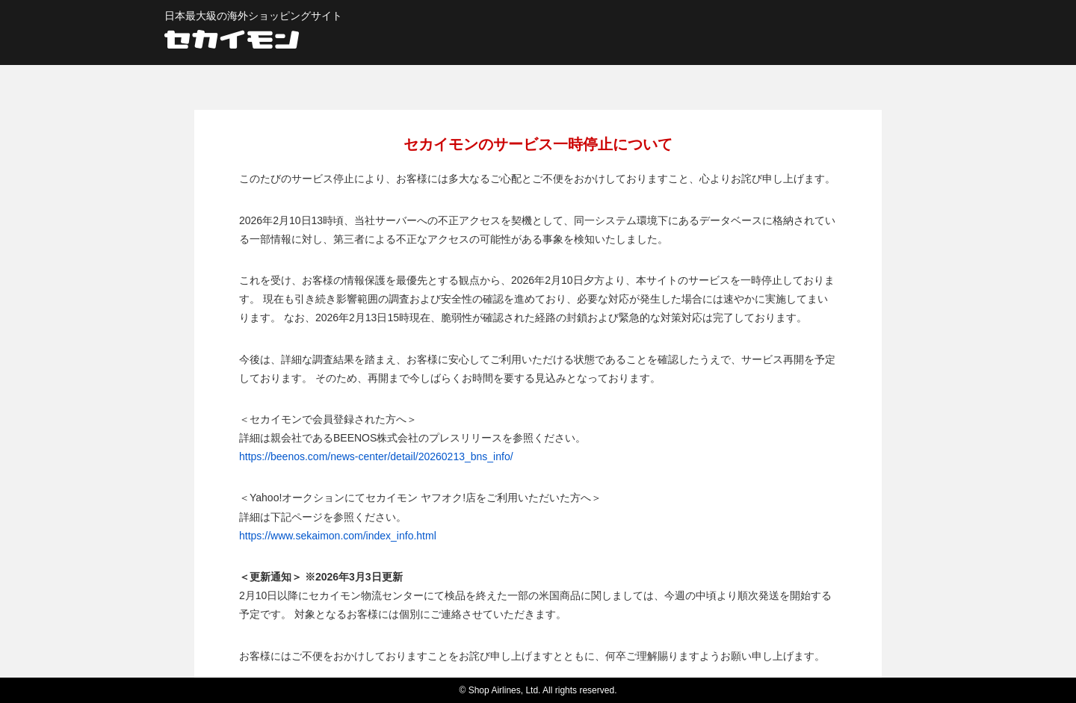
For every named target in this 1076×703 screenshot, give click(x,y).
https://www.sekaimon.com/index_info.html (337, 536)
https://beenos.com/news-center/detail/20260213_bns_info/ (376, 456)
